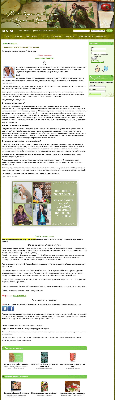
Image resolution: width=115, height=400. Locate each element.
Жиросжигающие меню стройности (44, 393)
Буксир (18, 36)
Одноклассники (7, 31)
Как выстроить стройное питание (16, 364)
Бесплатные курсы (52, 36)
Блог (8, 36)
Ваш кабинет (32, 36)
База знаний (84, 36)
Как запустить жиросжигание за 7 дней (72, 365)
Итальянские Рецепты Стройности (16, 393)
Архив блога (13, 43)
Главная (5, 43)
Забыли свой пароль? (97, 62)
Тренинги (69, 36)
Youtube (11, 31)
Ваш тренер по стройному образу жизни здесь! (38, 30)
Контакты (101, 36)
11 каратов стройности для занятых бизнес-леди (44, 365)
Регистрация (95, 60)
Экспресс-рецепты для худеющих (72, 393)
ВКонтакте (4, 31)
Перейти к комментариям (44, 236)
